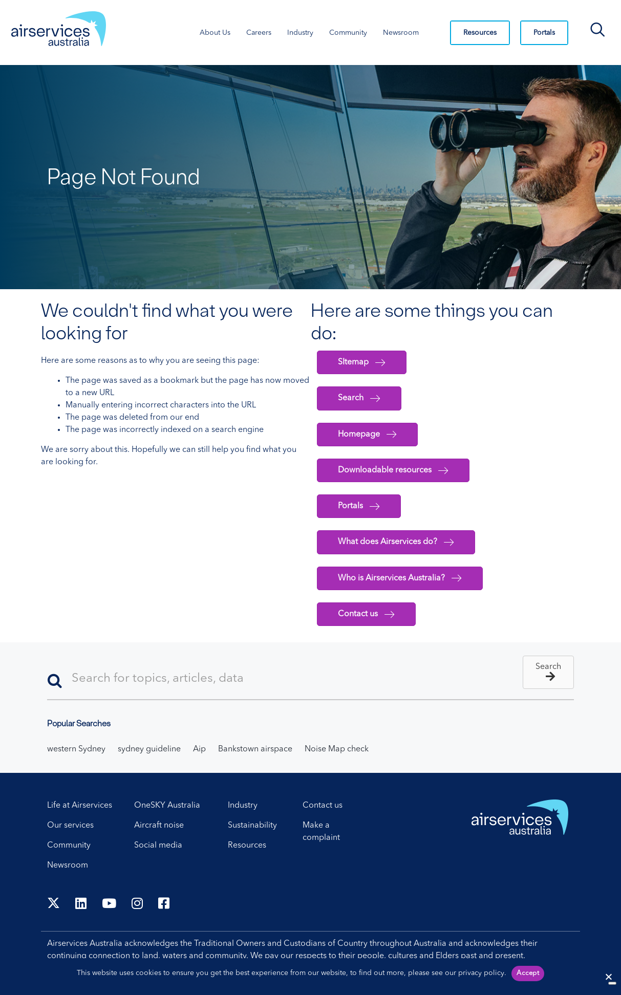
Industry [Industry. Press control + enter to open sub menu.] (300, 32)
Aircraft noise (159, 825)
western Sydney (76, 749)
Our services (70, 825)
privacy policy (481, 973)
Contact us (322, 806)
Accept (528, 973)
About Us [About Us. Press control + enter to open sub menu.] (215, 32)
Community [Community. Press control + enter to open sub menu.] (348, 32)
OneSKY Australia (167, 806)
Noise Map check (337, 749)
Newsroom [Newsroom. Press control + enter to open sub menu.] (401, 32)
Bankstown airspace (255, 749)
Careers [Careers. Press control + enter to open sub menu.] (258, 32)
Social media (158, 845)
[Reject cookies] (608, 976)
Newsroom (67, 865)
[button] (548, 672)
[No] (612, 983)
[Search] (310, 679)
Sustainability (252, 825)
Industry (243, 806)
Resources (480, 32)
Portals (544, 32)
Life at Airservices (79, 806)
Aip (199, 749)
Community (69, 845)
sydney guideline (149, 749)
